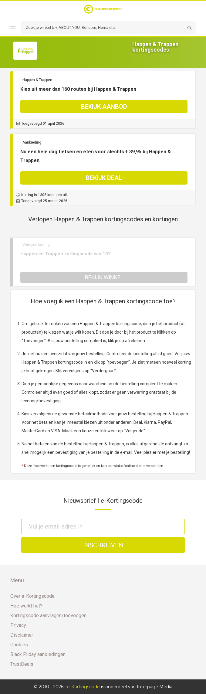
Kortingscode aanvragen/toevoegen (48, 615)
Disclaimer (21, 635)
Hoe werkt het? (26, 606)
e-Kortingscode (83, 686)
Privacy (18, 625)
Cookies (19, 645)
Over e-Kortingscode (32, 596)
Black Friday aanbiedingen (38, 654)
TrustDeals (21, 664)
